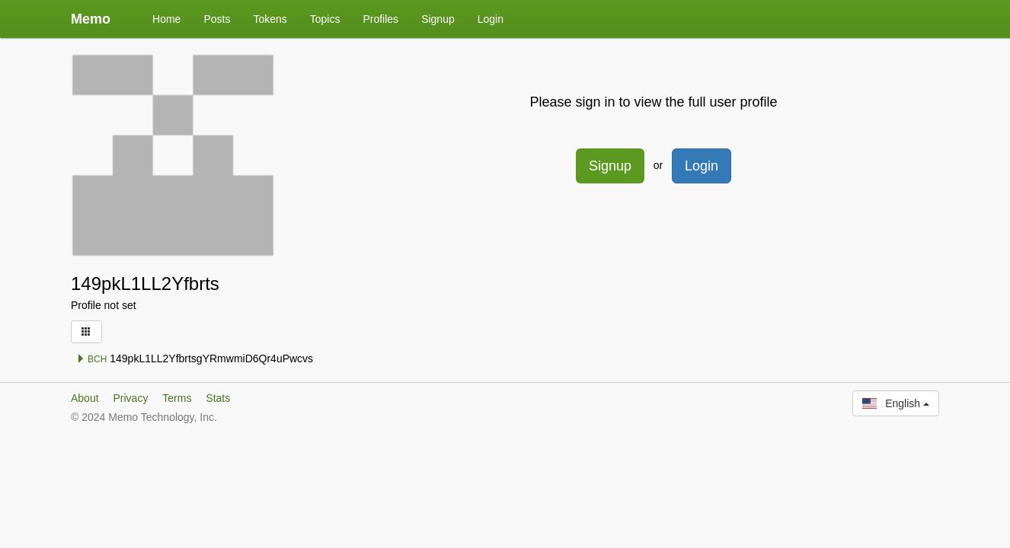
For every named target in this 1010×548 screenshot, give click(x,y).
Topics (325, 19)
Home (166, 19)
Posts (216, 19)
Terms (176, 398)
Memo (90, 19)
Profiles (380, 19)
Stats (218, 398)
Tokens (269, 19)
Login (490, 19)
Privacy (130, 398)
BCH (91, 359)
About (85, 398)
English (895, 403)
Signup (438, 19)
